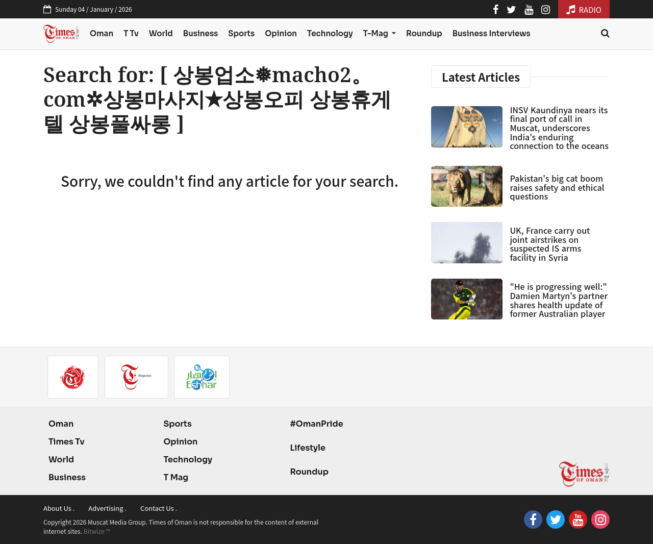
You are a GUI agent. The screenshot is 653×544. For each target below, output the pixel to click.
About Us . (58, 508)
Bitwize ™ (97, 531)
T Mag (175, 477)
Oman (101, 33)
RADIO (583, 9)
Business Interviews (492, 33)
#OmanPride (316, 423)
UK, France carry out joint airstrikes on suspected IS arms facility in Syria (550, 243)
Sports (241, 33)
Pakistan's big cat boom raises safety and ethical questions (557, 187)
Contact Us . (158, 508)
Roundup (424, 33)
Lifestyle (307, 447)
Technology (330, 33)
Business (200, 33)
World (161, 33)
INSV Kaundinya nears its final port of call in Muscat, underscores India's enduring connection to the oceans (559, 128)
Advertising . (107, 508)
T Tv (131, 33)
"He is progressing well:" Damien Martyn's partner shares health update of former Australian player (559, 299)
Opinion (281, 33)
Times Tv (66, 441)
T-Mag (376, 33)
